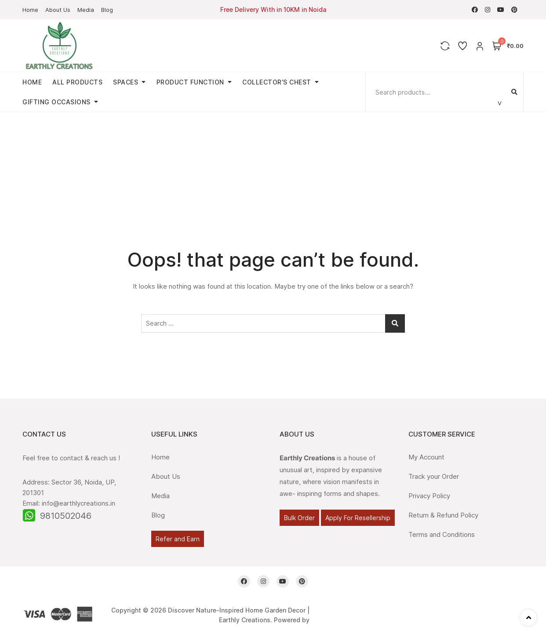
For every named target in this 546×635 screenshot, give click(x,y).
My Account (426, 457)
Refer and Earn (178, 539)
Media (85, 9)
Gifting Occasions (56, 102)
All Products (77, 82)
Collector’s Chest (276, 82)
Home (30, 9)
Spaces (125, 82)
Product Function (190, 82)
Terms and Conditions (441, 534)
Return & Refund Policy (443, 515)
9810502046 (65, 515)
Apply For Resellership (357, 517)
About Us (57, 9)
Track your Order (433, 476)
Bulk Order (299, 517)
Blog (107, 9)
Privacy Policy (429, 496)
